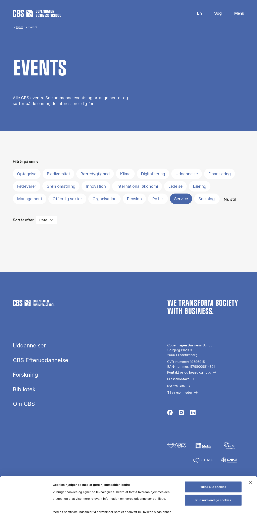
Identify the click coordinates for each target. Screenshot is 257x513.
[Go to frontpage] (37, 13)
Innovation (96, 186)
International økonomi (137, 186)
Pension (134, 198)
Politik (158, 198)
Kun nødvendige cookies (213, 464)
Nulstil (230, 199)
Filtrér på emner (26, 161)
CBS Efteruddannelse (40, 360)
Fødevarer (26, 186)
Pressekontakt (178, 379)
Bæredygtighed (95, 173)
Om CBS (24, 404)
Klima (125, 173)
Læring (199, 186)
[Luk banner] (250, 447)
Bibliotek (24, 389)
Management (29, 198)
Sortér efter (23, 220)
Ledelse (175, 186)
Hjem (19, 27)
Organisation (104, 198)
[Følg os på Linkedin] (193, 413)
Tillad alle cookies (213, 451)
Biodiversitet (58, 173)
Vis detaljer (209, 505)
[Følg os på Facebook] (170, 413)
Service (181, 198)
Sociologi (206, 198)
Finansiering (219, 173)
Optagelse (26, 173)
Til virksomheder (179, 392)
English (196, 13)
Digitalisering (153, 173)
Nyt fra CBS (176, 386)
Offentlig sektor (67, 198)
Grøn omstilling (61, 186)
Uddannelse (186, 173)
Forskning (25, 375)
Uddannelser (29, 345)
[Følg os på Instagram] (181, 413)
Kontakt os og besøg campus (189, 372)
